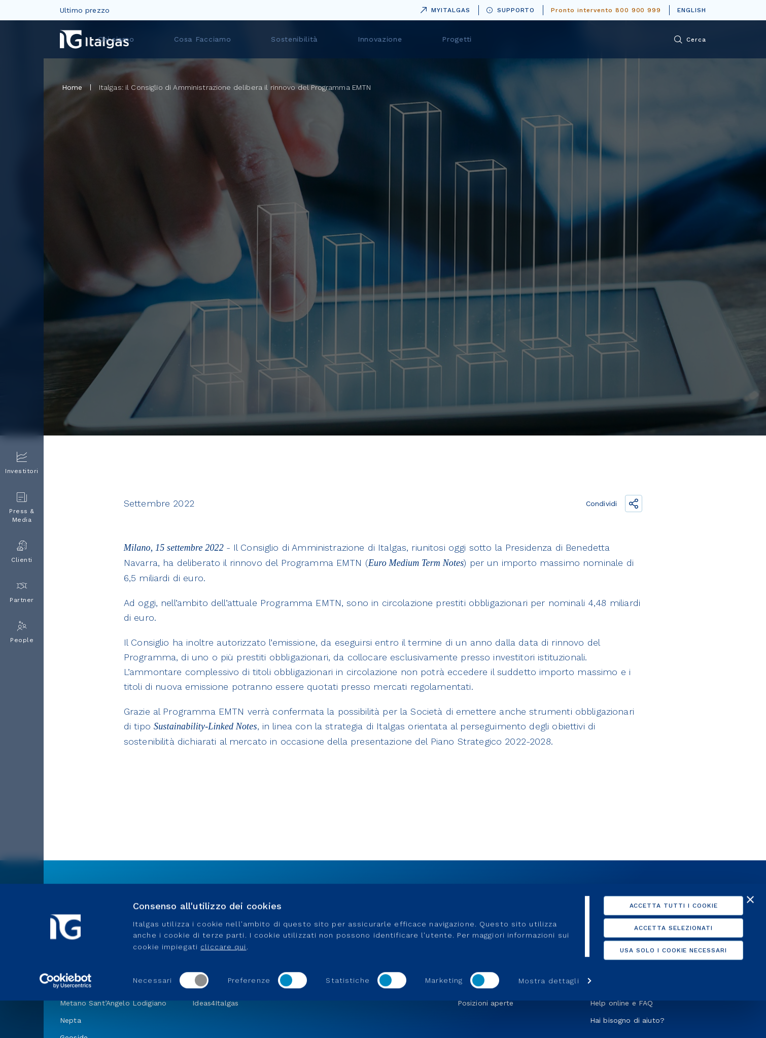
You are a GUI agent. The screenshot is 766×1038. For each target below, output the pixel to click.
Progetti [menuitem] (550, 39)
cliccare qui (237, 968)
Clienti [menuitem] (21, 552)
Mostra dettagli (163, 1018)
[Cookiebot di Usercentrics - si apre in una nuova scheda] (65, 1018)
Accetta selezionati (655, 950)
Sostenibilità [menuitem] (411, 39)
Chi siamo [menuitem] (255, 39)
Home (72, 87)
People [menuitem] (21, 632)
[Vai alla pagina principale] (94, 39)
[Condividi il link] (633, 503)
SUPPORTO (510, 10)
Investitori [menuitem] (22, 463)
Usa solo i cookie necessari (655, 972)
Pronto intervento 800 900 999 (606, 10)
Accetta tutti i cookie (655, 927)
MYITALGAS (443, 8)
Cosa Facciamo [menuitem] (331, 39)
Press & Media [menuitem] (21, 507)
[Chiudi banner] (750, 921)
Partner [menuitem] (22, 592)
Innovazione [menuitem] (484, 39)
